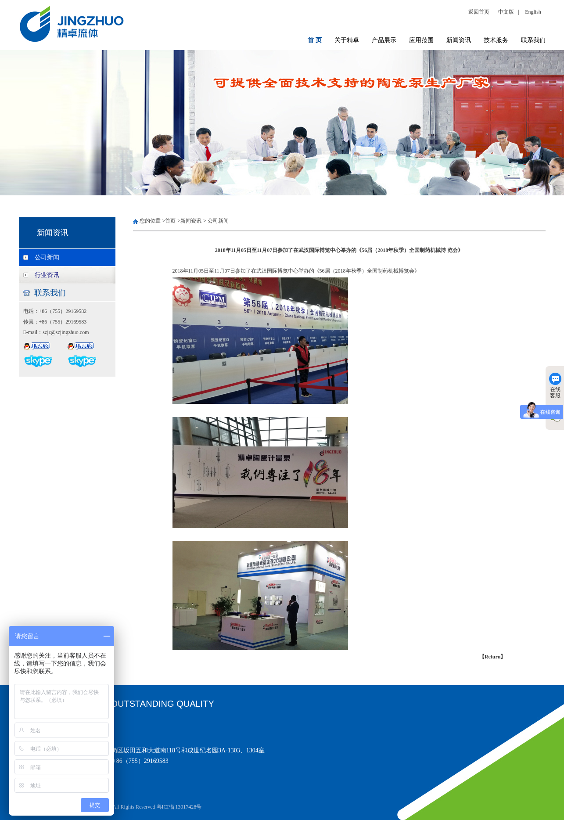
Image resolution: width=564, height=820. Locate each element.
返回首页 (480, 12)
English (533, 12)
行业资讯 (47, 275)
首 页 (315, 40)
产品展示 (384, 40)
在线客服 (555, 386)
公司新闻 (47, 257)
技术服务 (496, 40)
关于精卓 (346, 40)
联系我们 (533, 40)
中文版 (506, 12)
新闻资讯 (458, 40)
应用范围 (421, 40)
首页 (170, 221)
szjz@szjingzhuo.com (66, 332)
